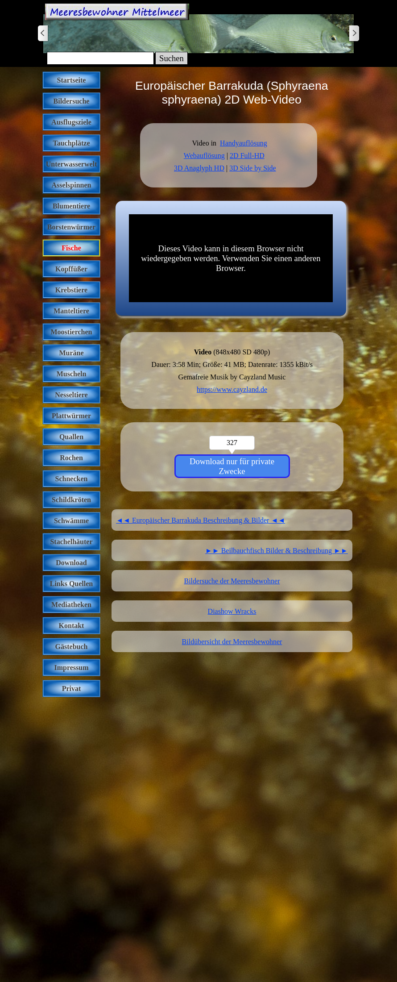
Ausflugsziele (71, 122)
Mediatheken (71, 604)
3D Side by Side (252, 168)
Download (71, 562)
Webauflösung (204, 155)
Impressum (71, 667)
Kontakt (71, 625)
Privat (71, 688)
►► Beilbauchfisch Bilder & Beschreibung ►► (276, 550)
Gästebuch (71, 646)
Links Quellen (71, 583)
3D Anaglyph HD (199, 168)
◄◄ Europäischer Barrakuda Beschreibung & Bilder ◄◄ (200, 520)
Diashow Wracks (232, 611)
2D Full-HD (247, 155)
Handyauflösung (243, 143)
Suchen (171, 58)
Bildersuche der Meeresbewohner (232, 581)
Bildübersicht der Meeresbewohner (232, 641)
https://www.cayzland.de (232, 389)
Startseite (71, 80)
